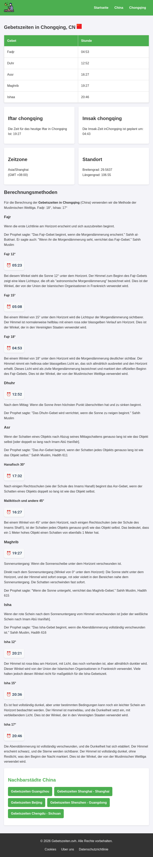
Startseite (101, 7)
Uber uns (67, 849)
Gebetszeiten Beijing (26, 802)
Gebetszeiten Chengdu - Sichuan (36, 813)
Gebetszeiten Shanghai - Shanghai (83, 791)
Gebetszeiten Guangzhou (30, 791)
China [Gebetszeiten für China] (118, 7)
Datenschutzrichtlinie (93, 849)
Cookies (50, 849)
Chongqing (137, 7)
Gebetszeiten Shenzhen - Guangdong (78, 802)
